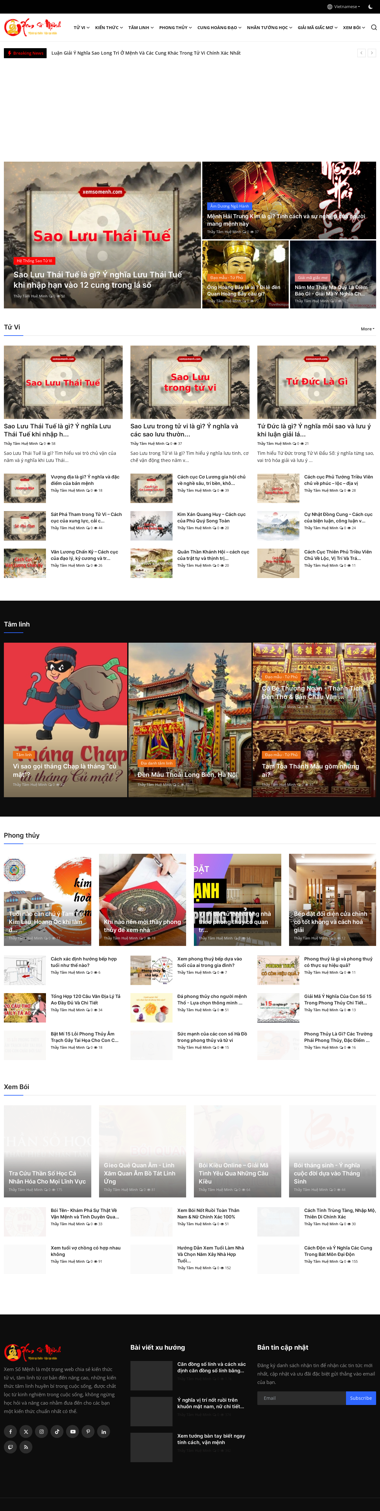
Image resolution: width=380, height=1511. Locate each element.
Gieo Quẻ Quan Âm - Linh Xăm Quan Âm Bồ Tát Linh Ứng (139, 1174)
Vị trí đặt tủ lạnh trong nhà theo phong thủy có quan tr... (235, 922)
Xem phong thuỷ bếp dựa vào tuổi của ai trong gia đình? (209, 963)
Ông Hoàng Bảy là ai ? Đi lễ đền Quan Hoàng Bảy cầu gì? (243, 290)
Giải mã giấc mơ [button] (318, 27)
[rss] (25, 1447)
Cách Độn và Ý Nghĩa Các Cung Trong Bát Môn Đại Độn (338, 1252)
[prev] (361, 53)
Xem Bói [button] (354, 27)
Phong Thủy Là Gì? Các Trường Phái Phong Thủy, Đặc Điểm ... (338, 1038)
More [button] (366, 329)
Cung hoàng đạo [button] (219, 27)
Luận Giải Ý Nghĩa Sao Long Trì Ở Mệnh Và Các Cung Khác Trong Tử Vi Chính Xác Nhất (146, 53)
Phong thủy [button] (175, 27)
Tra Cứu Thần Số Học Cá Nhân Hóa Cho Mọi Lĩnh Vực (47, 1178)
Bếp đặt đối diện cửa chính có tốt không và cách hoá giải (330, 922)
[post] (102, 235)
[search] (374, 27)
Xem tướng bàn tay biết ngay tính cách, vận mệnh (211, 1439)
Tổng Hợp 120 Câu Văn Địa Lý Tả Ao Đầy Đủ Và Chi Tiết (85, 1000)
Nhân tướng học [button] (270, 27)
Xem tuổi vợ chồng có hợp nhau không (86, 1252)
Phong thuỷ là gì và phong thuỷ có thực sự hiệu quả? (338, 963)
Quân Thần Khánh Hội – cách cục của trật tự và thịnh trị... (213, 556)
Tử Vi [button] (82, 27)
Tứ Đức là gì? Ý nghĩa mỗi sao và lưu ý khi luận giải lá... (316, 431)
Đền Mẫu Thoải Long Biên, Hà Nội (189, 775)
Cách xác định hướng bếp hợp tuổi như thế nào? (84, 963)
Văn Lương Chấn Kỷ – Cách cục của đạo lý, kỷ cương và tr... (84, 556)
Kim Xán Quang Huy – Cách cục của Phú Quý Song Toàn (211, 518)
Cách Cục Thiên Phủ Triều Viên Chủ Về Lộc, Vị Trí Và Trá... (338, 556)
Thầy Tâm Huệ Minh (31, 296)
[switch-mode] (371, 7)
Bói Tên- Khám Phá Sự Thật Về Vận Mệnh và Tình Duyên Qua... (85, 1214)
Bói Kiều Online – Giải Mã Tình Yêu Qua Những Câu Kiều (233, 1174)
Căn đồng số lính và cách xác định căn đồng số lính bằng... (211, 1368)
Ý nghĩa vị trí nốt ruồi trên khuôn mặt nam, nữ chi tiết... (210, 1404)
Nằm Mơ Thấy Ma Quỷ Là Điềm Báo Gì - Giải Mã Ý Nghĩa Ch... (333, 290)
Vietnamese (342, 6)
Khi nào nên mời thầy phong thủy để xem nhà (142, 926)
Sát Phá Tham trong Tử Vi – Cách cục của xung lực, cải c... (86, 518)
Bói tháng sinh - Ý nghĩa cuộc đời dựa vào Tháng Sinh (327, 1174)
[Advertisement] (190, 106)
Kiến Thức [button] (109, 27)
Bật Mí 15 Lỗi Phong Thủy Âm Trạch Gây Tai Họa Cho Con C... (84, 1038)
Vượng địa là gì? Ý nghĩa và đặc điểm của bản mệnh (85, 481)
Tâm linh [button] (141, 27)
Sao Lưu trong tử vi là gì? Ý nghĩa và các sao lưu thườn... (186, 431)
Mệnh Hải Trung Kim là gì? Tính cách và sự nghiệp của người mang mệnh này (281, 219)
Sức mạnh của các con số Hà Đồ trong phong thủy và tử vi (212, 1038)
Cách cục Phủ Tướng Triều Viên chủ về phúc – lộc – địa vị (338, 481)
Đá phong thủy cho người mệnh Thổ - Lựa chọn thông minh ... (212, 1000)
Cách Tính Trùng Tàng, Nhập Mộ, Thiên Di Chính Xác (340, 1214)
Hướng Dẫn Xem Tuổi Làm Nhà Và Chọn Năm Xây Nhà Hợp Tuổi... (210, 1255)
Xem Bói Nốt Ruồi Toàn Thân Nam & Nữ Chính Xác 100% (208, 1214)
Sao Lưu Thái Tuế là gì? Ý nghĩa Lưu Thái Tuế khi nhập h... (59, 431)
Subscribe (361, 1399)
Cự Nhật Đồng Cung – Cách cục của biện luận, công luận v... (338, 518)
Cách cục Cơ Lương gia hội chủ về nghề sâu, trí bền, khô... (211, 481)
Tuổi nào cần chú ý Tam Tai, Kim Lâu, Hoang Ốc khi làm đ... (47, 922)
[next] (372, 53)
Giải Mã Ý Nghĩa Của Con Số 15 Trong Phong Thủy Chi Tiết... (338, 1000)
